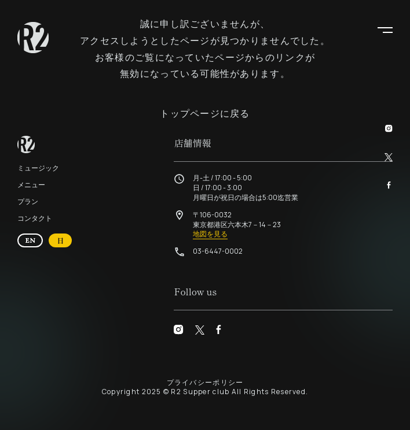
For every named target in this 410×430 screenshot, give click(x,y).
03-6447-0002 (218, 251)
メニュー (31, 185)
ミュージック (38, 168)
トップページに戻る (205, 113)
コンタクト (34, 218)
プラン (27, 201)
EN (34, 239)
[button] (385, 29)
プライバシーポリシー (205, 382)
